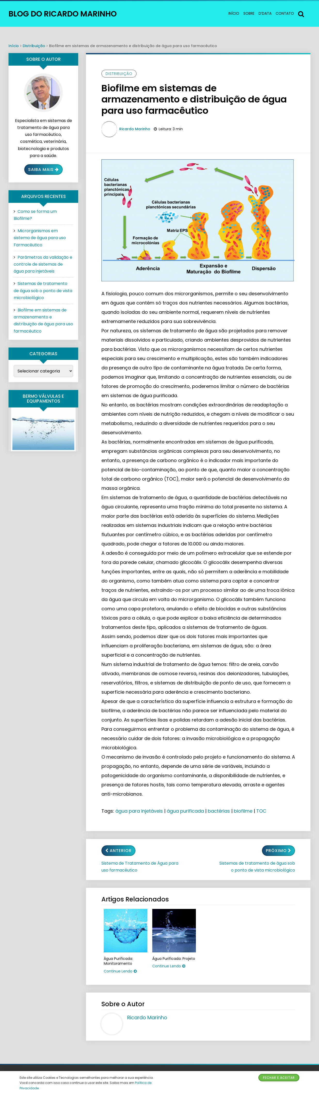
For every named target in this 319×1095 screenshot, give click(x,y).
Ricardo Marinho (134, 129)
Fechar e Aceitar (279, 1077)
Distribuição (34, 45)
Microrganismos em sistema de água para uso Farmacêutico (40, 238)
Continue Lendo (120, 971)
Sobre (248, 13)
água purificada (185, 811)
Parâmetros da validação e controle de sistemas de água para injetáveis (43, 264)
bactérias (219, 811)
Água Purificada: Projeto (173, 958)
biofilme (243, 811)
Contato (285, 13)
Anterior (118, 851)
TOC (261, 811)
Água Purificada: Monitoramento (118, 961)
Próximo (278, 851)
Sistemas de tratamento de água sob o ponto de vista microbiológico (257, 866)
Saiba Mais (43, 169)
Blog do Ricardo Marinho (63, 13)
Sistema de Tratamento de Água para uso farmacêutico (139, 866)
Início (233, 13)
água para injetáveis (139, 811)
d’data (265, 13)
